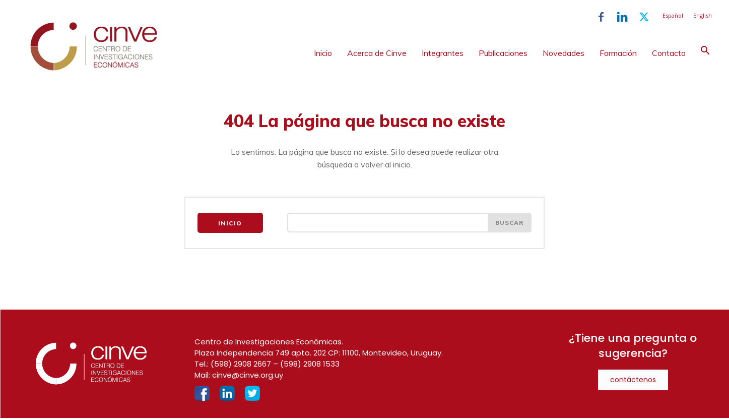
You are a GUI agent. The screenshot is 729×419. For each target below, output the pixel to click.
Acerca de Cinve (377, 53)
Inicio (323, 53)
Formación (618, 53)
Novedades (563, 53)
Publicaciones (503, 53)
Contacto (669, 53)
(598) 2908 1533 (310, 365)
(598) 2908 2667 (241, 365)
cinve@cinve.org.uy (247, 376)
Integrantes (442, 53)
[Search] (509, 224)
